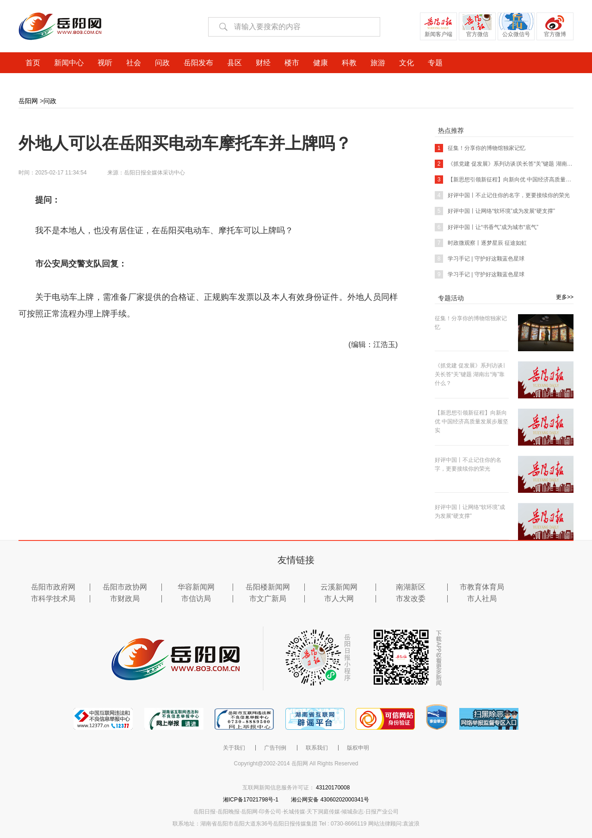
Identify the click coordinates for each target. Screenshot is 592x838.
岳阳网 (28, 101)
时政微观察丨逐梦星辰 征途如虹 (481, 243)
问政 (49, 101)
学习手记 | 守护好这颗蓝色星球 (479, 258)
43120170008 (333, 787)
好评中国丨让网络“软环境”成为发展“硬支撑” (495, 211)
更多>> (565, 297)
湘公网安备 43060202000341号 (330, 799)
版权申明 (358, 748)
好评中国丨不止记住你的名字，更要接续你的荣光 (502, 195)
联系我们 (317, 748)
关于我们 (234, 748)
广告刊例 (275, 748)
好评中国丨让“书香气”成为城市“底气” (486, 227)
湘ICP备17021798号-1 (251, 799)
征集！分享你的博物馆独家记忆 (480, 148)
